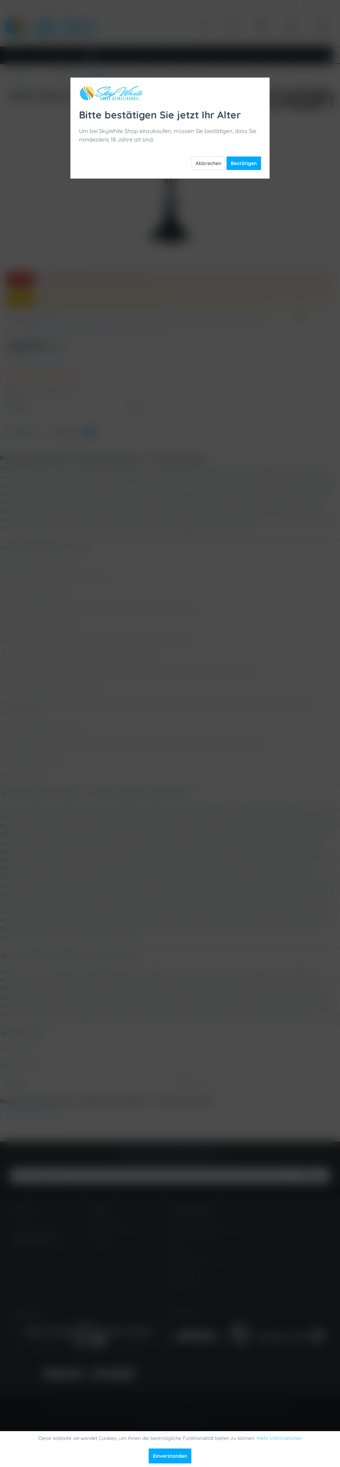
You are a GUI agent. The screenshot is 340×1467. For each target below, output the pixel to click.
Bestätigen (244, 163)
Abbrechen (208, 163)
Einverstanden (170, 1456)
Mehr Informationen (279, 1438)
